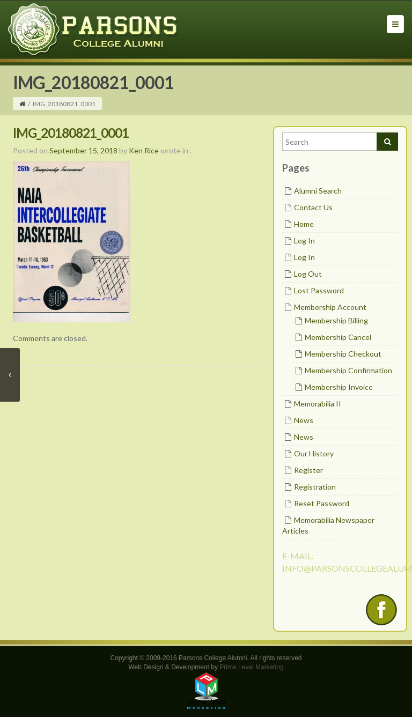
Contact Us (313, 207)
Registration (315, 486)
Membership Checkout (343, 353)
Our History (314, 453)
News (303, 420)
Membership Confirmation (348, 370)
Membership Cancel (338, 337)
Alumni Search (318, 190)
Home (304, 223)
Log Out (308, 273)
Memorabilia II (317, 403)
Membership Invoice (339, 386)
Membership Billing (336, 320)
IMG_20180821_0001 (71, 133)
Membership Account (330, 307)
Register (308, 470)
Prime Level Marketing (251, 667)
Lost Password (319, 290)
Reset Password (321, 503)
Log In (304, 240)
